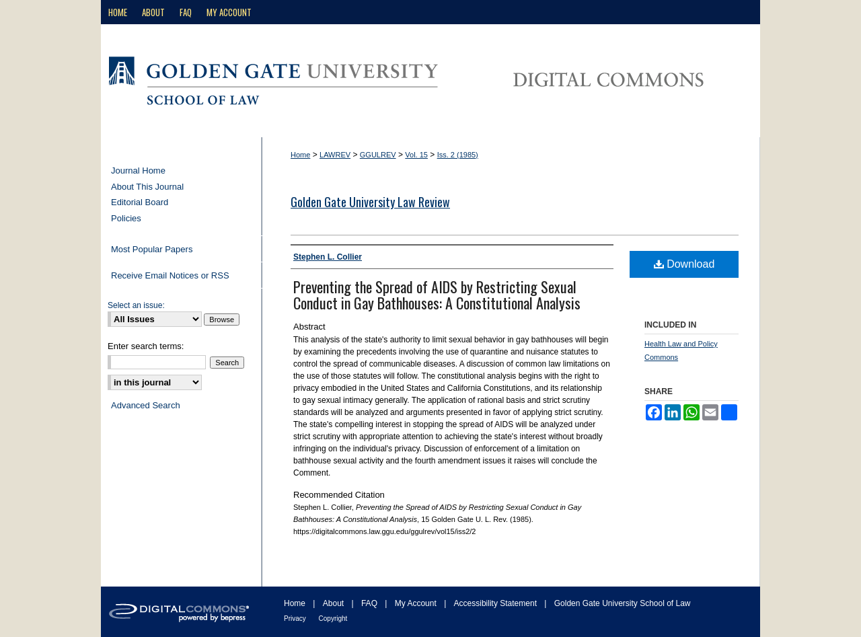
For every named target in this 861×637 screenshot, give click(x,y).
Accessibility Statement (496, 603)
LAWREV (335, 155)
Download (684, 264)
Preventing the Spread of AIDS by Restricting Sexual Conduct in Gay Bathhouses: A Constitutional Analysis (437, 294)
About (334, 603)
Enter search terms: (146, 346)
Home (300, 155)
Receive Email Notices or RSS (170, 275)
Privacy (296, 618)
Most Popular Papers (151, 249)
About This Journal (147, 187)
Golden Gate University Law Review (370, 202)
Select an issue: (136, 305)
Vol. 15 (416, 155)
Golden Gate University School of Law (622, 603)
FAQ (370, 603)
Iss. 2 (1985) (457, 155)
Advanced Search (145, 405)
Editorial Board (139, 202)
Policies (126, 218)
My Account (417, 603)
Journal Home (138, 170)
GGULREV (378, 155)
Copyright (333, 618)
